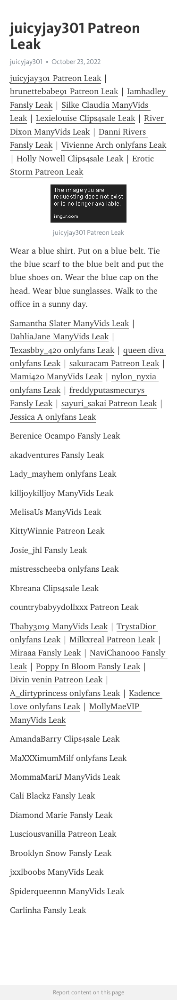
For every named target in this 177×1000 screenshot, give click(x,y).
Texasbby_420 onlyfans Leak (62, 350)
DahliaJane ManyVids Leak (59, 336)
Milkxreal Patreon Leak (112, 639)
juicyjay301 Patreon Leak (55, 78)
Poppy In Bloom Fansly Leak (88, 666)
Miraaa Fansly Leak (45, 653)
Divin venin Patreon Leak (56, 679)
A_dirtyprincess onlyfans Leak (65, 693)
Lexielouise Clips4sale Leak (85, 118)
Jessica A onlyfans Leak (53, 417)
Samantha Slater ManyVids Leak (69, 323)
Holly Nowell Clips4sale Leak (70, 158)
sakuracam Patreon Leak (114, 363)
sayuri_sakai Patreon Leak (109, 403)
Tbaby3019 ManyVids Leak (59, 626)
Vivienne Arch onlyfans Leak (113, 145)
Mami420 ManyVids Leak (56, 376)
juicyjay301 (26, 61)
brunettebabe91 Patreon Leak (64, 91)
